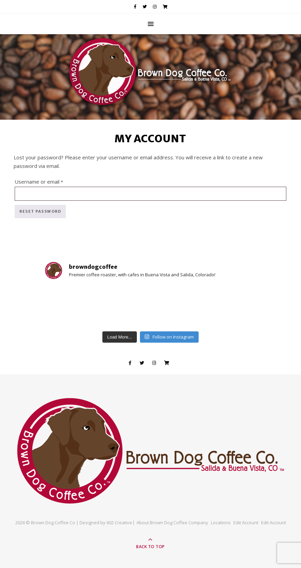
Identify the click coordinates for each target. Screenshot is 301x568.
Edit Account (245, 522)
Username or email (50, 180)
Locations (221, 522)
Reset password (40, 211)
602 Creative (119, 522)
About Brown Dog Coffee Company (172, 522)
